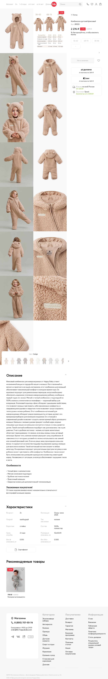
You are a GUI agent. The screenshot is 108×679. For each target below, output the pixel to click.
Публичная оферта (92, 622)
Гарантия (69, 621)
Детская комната (46, 635)
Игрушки (46, 643)
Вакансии (92, 618)
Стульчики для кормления (48, 655)
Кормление (47, 647)
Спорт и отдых (48, 640)
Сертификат (23, 545)
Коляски (46, 623)
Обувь (45, 630)
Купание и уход (49, 651)
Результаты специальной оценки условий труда (94, 639)
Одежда (46, 627)
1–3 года (23, 4)
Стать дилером (94, 633)
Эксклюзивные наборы (48, 615)
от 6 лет (40, 4)
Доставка (69, 614)
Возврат (68, 618)
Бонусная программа (69, 629)
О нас (90, 614)
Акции (67, 643)
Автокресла (47, 620)
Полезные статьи (69, 639)
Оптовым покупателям (70, 648)
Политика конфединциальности (97, 628)
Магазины (69, 625)
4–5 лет (31, 4)
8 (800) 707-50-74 (24, 618)
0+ (16, 4)
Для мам (49, 4)
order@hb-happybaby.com (21, 625)
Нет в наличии (82, 61)
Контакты (69, 634)
